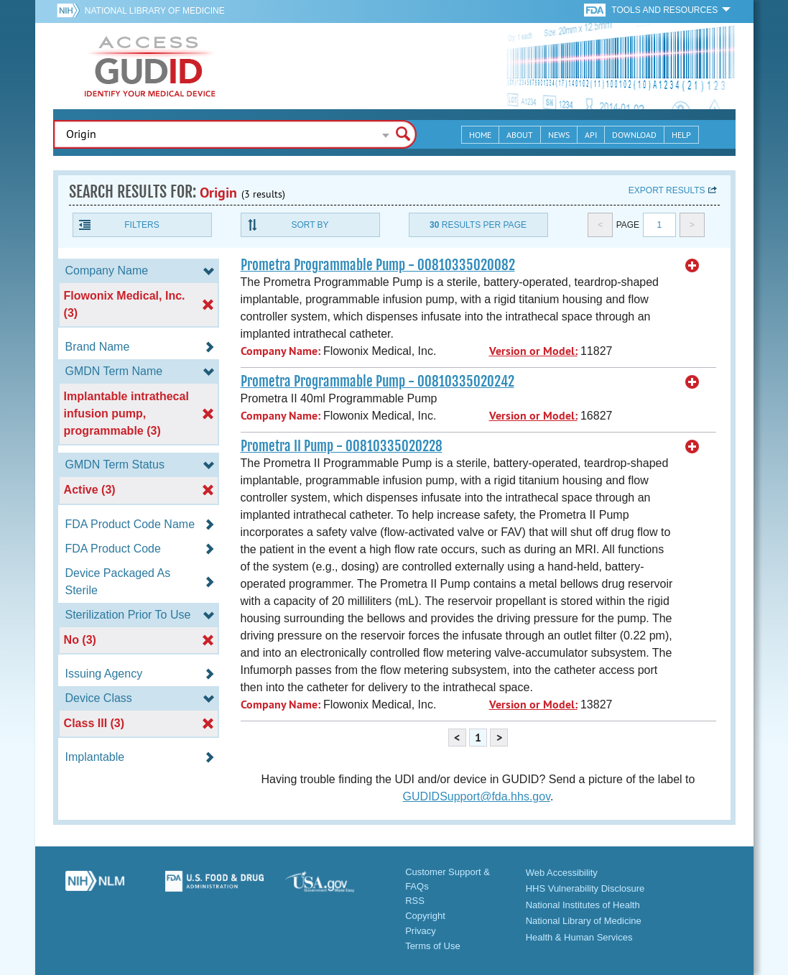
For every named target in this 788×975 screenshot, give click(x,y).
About (519, 134)
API (591, 134)
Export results (667, 190)
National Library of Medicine (155, 11)
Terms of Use (432, 946)
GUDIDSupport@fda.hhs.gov (476, 796)
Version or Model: (533, 351)
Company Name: (280, 351)
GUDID (150, 66)
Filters (141, 225)
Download (634, 134)
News (559, 134)
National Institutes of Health (583, 905)
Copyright (425, 915)
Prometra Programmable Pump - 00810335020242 (377, 381)
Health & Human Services (579, 937)
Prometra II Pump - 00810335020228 (341, 446)
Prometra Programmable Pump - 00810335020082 (378, 265)
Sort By (309, 225)
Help (681, 134)
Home (480, 134)
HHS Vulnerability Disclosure (585, 888)
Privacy (420, 930)
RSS (415, 900)
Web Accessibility (562, 872)
